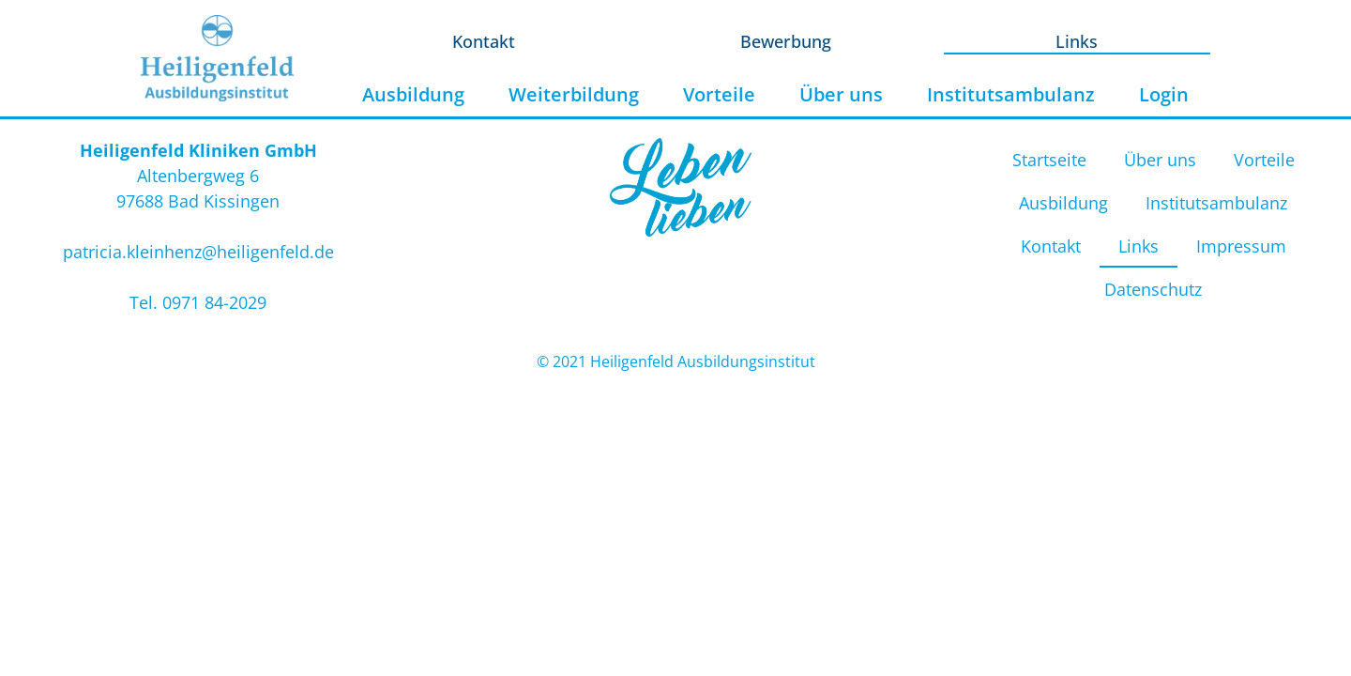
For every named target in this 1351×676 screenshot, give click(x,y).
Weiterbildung (574, 94)
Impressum (1241, 246)
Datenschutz (1153, 289)
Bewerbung (785, 41)
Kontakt (483, 41)
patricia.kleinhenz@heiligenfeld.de (198, 251)
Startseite (1049, 159)
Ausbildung (413, 94)
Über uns (841, 94)
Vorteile (719, 94)
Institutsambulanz (1011, 94)
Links (1076, 41)
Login (1164, 94)
